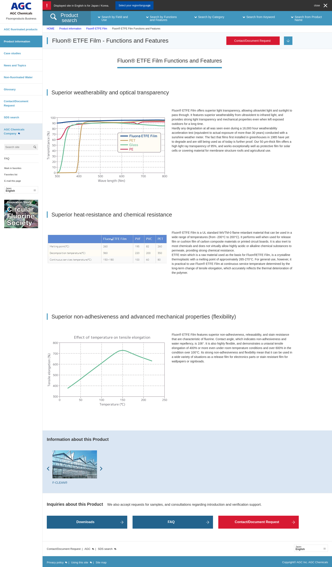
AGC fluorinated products (20, 29)
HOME (50, 28)
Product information (17, 41)
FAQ (6, 158)
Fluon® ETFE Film (96, 28)
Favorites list (10, 174)
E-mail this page (12, 181)
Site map (101, 562)
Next (101, 468)
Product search (69, 17)
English (21, 189)
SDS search (11, 117)
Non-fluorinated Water (18, 77)
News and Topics (15, 65)
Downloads (85, 522)
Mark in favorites (12, 168)
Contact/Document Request (16, 103)
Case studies (12, 53)
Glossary (10, 89)
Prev (48, 468)
